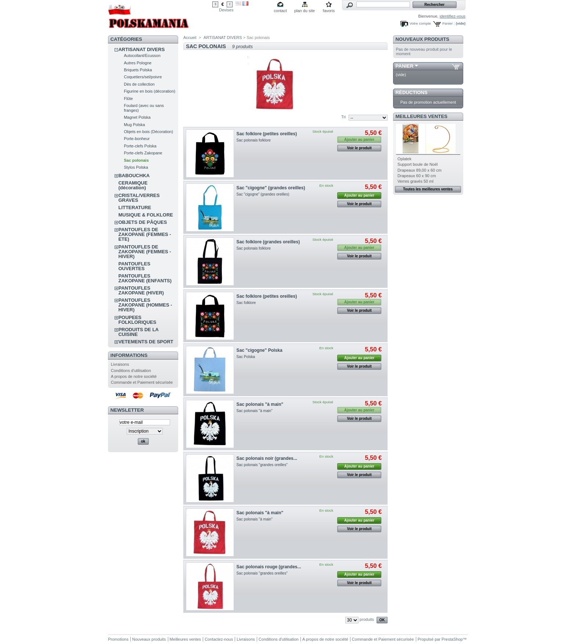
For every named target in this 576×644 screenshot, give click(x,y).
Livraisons (120, 364)
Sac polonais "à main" (260, 404)
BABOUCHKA (134, 175)
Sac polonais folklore (254, 140)
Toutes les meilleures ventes (428, 189)
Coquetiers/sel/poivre (143, 77)
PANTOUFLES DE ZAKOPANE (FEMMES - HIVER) (144, 251)
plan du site (304, 10)
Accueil (189, 37)
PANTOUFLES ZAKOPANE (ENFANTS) (145, 278)
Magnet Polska (137, 117)
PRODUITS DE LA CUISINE (138, 332)
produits (367, 619)
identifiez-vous (452, 16)
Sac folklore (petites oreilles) (267, 133)
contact (280, 10)
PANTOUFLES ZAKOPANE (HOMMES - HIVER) (145, 304)
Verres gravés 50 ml (415, 181)
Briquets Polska (138, 70)
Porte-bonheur (137, 138)
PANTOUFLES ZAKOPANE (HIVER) (141, 290)
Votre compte (420, 23)
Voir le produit (359, 148)
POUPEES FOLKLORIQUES (137, 320)
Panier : (448, 23)
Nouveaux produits (423, 39)
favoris (329, 10)
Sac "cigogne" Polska (259, 350)
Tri (343, 117)
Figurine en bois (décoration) (149, 91)
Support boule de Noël (417, 164)
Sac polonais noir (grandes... (267, 458)
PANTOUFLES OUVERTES (134, 266)
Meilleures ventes (421, 116)
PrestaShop (452, 639)
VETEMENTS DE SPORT (145, 341)
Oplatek (404, 159)
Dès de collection (139, 84)
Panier (405, 66)
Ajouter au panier (359, 195)
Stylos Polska (136, 167)
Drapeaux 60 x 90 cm (416, 175)
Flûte (128, 98)
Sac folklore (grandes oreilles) (268, 241)
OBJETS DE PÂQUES (142, 222)
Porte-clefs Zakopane (143, 153)
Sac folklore (246, 303)
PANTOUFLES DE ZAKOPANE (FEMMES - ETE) (144, 234)
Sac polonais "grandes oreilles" (262, 465)
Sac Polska (246, 357)
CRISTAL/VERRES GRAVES (138, 198)
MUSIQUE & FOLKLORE (145, 215)
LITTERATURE (134, 207)
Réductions (412, 92)
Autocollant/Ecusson (142, 55)
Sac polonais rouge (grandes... (269, 566)
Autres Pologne (137, 63)
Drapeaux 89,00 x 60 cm (419, 170)
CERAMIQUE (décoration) (132, 185)
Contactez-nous (219, 639)
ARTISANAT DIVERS (141, 49)
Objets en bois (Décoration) (148, 131)
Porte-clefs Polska (140, 146)
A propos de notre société (134, 376)
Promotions (118, 639)
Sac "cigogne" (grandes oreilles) (271, 187)
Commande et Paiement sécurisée (142, 382)
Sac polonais (136, 160)
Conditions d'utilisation (131, 370)
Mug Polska (134, 124)
